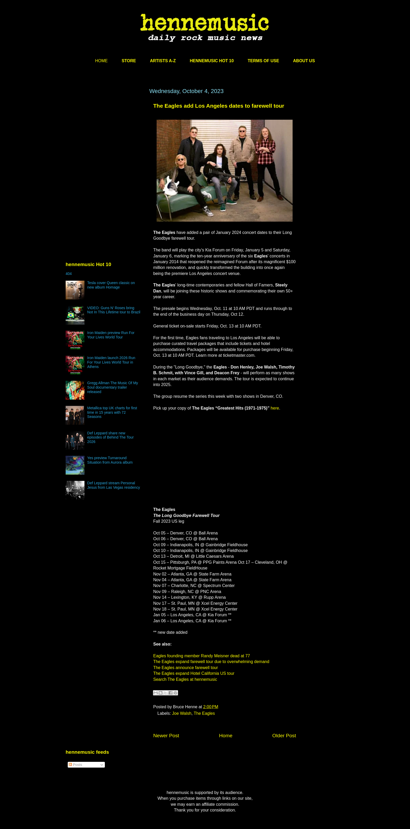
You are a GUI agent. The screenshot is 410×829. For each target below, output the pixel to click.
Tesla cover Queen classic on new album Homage (111, 285)
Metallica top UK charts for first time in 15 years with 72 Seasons (112, 412)
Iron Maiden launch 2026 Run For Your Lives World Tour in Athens (111, 362)
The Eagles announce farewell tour (185, 667)
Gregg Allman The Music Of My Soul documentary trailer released (112, 387)
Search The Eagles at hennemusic (185, 679)
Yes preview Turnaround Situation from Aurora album (110, 460)
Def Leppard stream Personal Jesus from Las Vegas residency (113, 485)
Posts (75, 765)
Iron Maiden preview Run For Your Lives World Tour (111, 335)
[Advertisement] (105, 137)
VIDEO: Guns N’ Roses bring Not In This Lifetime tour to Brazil (113, 310)
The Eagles (204, 713)
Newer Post (166, 735)
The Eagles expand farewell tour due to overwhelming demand (211, 661)
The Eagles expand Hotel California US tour (193, 673)
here (275, 408)
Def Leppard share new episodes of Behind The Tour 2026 (110, 437)
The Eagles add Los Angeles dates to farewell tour (218, 106)
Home (225, 735)
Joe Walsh (181, 713)
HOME (101, 61)
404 (69, 274)
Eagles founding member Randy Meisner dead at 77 (201, 656)
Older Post (284, 735)
